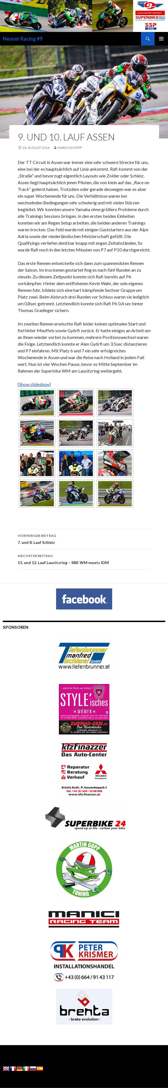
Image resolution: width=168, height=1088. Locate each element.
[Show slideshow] (34, 384)
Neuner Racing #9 (22, 39)
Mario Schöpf (69, 147)
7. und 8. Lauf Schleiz (84, 538)
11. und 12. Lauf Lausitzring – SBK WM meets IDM (84, 559)
